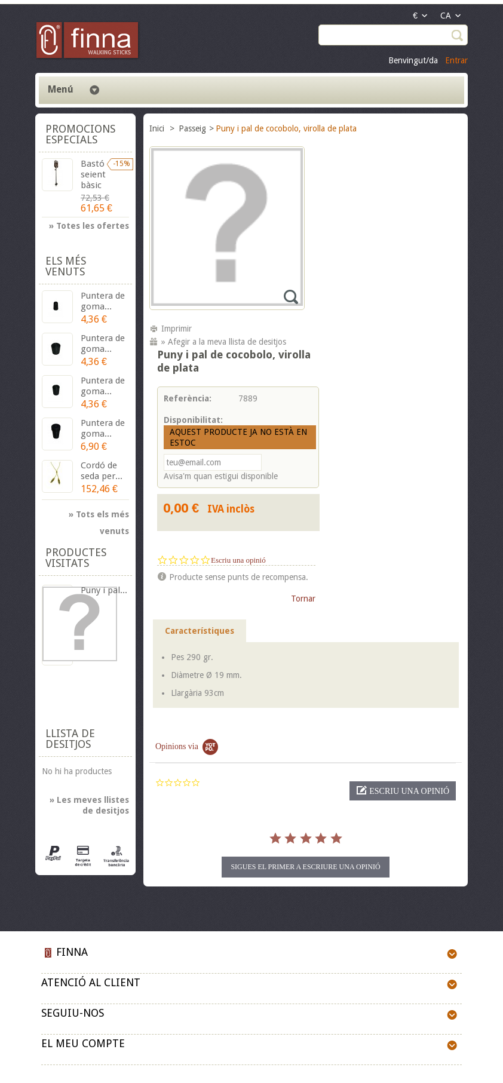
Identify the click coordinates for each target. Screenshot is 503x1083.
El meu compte (83, 1043)
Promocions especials (80, 134)
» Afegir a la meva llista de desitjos (223, 341)
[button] (402, 790)
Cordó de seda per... (101, 470)
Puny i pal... (104, 590)
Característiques (199, 631)
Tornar (303, 598)
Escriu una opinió (238, 560)
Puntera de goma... (103, 301)
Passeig (192, 128)
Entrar (456, 60)
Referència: (187, 398)
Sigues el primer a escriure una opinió (305, 867)
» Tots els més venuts (99, 516)
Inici (158, 128)
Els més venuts (65, 266)
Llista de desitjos (70, 738)
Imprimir (176, 328)
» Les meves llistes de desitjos (89, 805)
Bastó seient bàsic (93, 174)
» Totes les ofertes (89, 226)
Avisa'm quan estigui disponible (221, 476)
